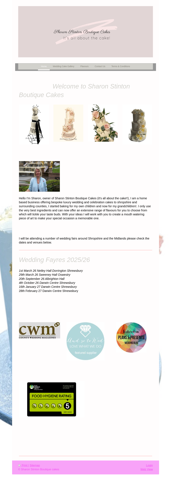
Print (23, 465)
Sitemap (35, 465)
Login (149, 465)
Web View (146, 469)
